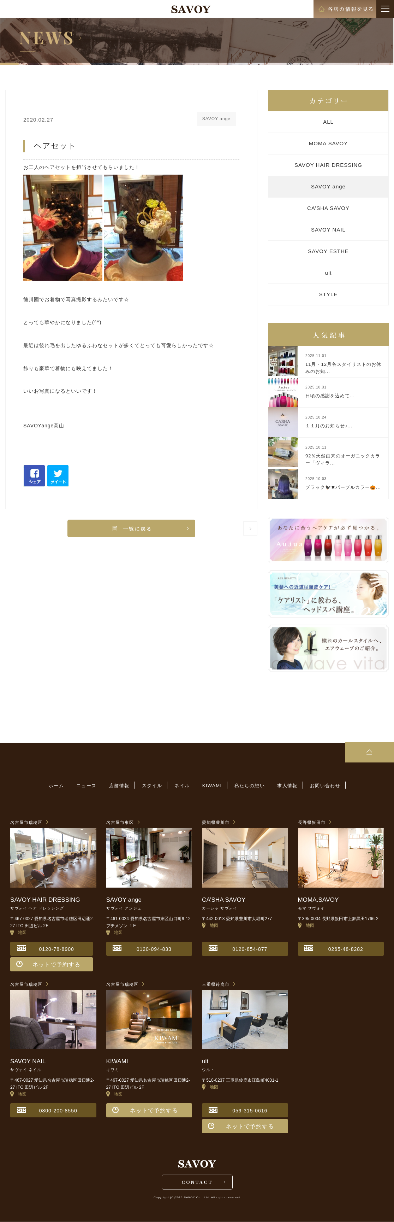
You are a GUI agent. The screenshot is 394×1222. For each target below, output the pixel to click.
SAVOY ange (328, 186)
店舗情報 (121, 785)
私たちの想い (248, 785)
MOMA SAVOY (328, 143)
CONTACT (197, 1182)
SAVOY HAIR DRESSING (328, 165)
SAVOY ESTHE (328, 251)
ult (328, 273)
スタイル (153, 785)
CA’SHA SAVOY (328, 208)
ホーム (59, 785)
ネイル (182, 785)
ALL (328, 122)
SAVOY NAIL (328, 230)
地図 (18, 932)
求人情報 (285, 785)
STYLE (328, 294)
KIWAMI (211, 785)
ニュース (89, 785)
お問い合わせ (322, 785)
